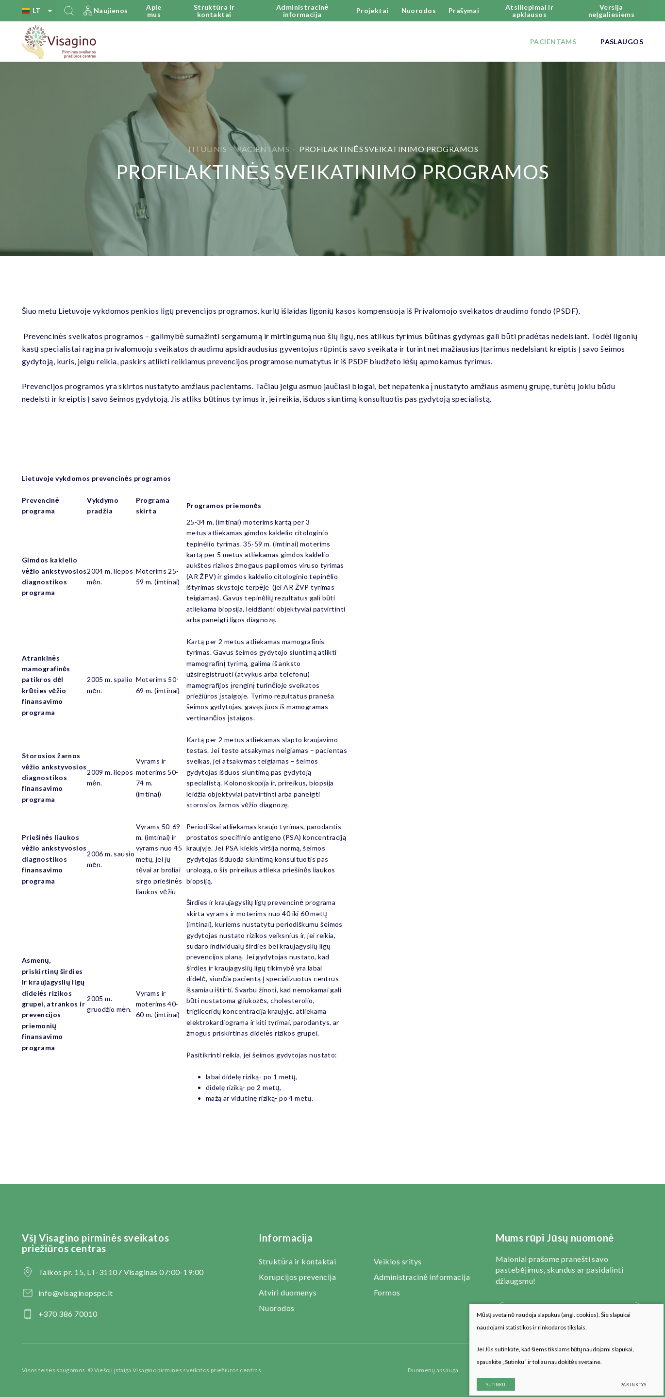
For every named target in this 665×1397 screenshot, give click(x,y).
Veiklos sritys (398, 1261)
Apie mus (154, 10)
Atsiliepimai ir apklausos (529, 10)
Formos (387, 1292)
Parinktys (625, 1376)
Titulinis (207, 148)
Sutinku (487, 1376)
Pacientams (553, 41)
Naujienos (111, 10)
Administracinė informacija (302, 10)
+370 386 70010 (68, 1313)
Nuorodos (418, 10)
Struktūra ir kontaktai (214, 10)
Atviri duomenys (287, 1292)
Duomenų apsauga (433, 1370)
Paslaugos (621, 41)
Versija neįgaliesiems (611, 10)
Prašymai (464, 10)
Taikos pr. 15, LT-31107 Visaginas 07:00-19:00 (121, 1272)
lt (39, 11)
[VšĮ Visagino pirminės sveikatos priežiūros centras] (59, 42)
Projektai (372, 10)
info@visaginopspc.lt (75, 1292)
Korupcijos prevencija (297, 1276)
